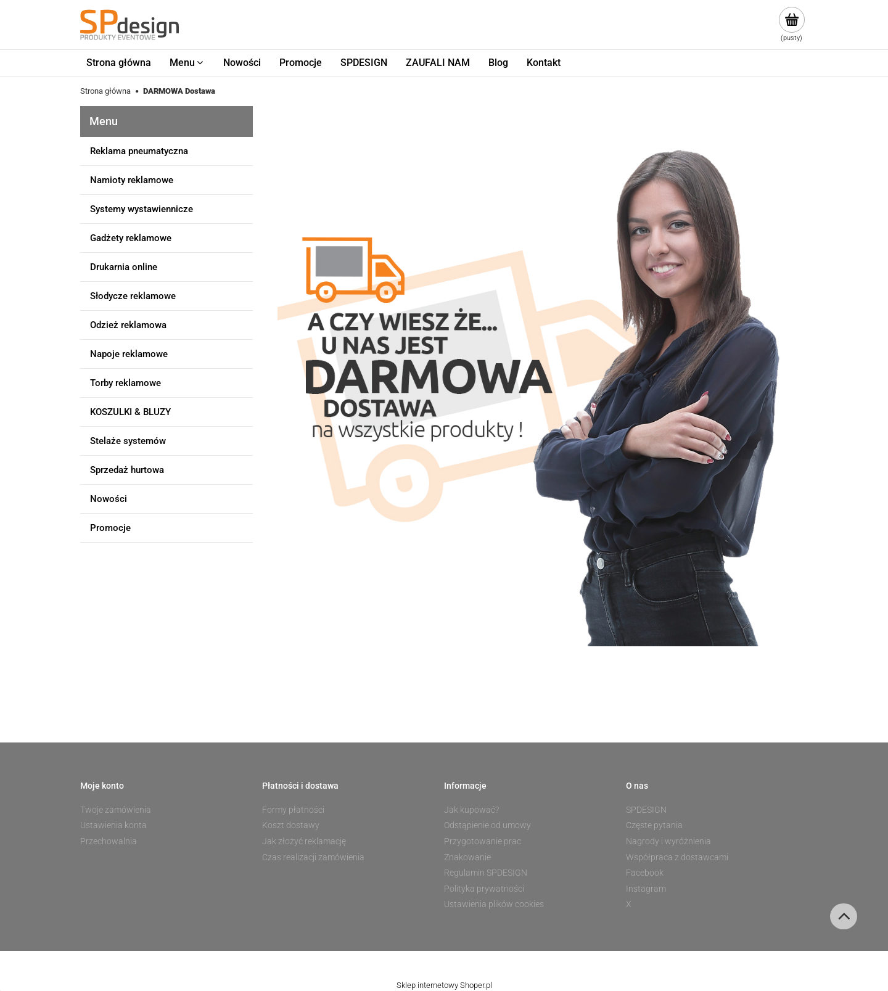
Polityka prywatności (484, 889)
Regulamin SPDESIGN (485, 873)
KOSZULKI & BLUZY (130, 411)
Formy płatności (293, 810)
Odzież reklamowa (128, 325)
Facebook (645, 873)
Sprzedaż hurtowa (127, 469)
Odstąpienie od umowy (487, 825)
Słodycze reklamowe (133, 296)
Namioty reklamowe (131, 180)
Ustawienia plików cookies (494, 904)
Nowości (108, 498)
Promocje (110, 527)
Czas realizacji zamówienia (313, 857)
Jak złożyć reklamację (304, 841)
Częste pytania (654, 825)
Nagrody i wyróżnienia (668, 841)
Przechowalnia (108, 841)
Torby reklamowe (125, 383)
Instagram (646, 889)
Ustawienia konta (113, 825)
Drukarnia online (123, 267)
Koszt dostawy (290, 825)
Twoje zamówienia (115, 810)
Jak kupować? (471, 810)
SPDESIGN (646, 810)
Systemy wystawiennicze (141, 209)
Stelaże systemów (128, 440)
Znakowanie (467, 857)
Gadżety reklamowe (130, 238)
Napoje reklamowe (129, 354)
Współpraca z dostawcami (677, 857)
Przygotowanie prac (482, 841)
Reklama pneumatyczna (139, 151)
